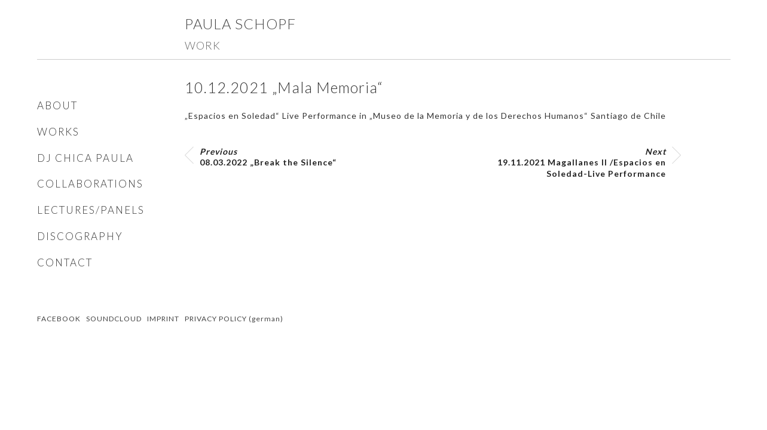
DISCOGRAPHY (80, 236)
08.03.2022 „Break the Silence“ (268, 156)
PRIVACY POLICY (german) (234, 318)
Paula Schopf (240, 23)
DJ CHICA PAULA (85, 158)
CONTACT (65, 262)
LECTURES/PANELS (91, 210)
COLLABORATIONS (90, 183)
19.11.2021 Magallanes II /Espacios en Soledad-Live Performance (581, 162)
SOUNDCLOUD (114, 318)
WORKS (58, 131)
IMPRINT (163, 318)
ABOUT (57, 105)
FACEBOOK (59, 318)
